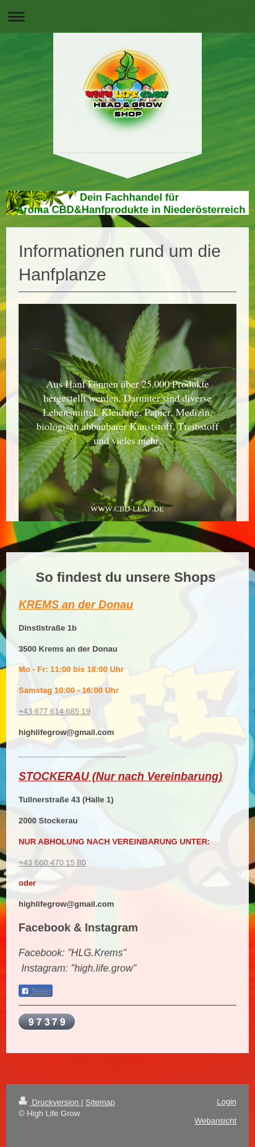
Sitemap (100, 1102)
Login (226, 1101)
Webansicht (215, 1120)
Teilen (35, 991)
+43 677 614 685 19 (54, 711)
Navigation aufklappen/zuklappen (127, 16)
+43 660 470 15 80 (52, 862)
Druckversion (50, 1102)
